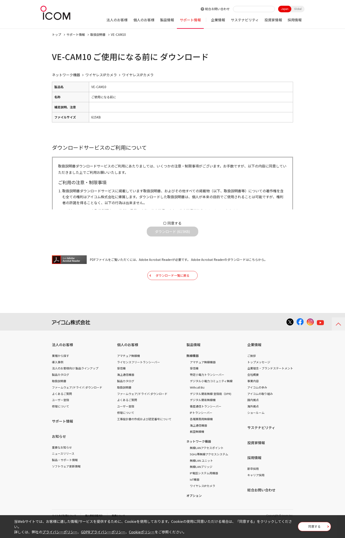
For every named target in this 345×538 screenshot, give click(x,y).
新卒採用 (253, 482)
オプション (194, 509)
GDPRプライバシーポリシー (103, 531)
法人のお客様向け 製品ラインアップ (75, 382)
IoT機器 (194, 493)
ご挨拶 (251, 369)
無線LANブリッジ (201, 480)
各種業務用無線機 (201, 433)
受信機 (121, 382)
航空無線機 (197, 445)
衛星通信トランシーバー (205, 420)
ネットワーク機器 (198, 455)
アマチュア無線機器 (203, 376)
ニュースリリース (63, 467)
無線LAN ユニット (201, 474)
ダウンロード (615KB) (172, 235)
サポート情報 (190, 19)
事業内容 (253, 395)
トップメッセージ (258, 376)
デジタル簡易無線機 (203, 413)
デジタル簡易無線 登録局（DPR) (210, 407)
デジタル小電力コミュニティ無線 (211, 395)
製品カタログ (60, 388)
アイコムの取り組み (260, 407)
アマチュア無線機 (128, 369)
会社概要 (253, 388)
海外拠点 (253, 420)
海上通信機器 (125, 388)
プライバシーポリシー (59, 531)
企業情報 (218, 19)
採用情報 (295, 19)
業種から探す (60, 369)
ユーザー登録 (60, 413)
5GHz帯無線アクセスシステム (209, 468)
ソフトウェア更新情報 (66, 480)
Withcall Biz (197, 401)
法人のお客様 (117, 19)
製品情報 (167, 19)
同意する (174, 223)
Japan (284, 9)
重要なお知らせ (62, 461)
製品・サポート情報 (65, 473)
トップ (56, 34)
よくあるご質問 (62, 407)
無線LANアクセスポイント (207, 461)
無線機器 (192, 369)
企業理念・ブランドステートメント (270, 382)
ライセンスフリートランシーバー (138, 376)
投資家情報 (273, 19)
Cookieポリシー (142, 531)
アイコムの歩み (257, 401)
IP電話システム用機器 (204, 487)
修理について (60, 420)
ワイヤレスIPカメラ (202, 499)
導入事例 (57, 376)
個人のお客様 (143, 19)
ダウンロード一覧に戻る (172, 285)
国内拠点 (253, 413)
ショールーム (255, 426)
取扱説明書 (98, 34)
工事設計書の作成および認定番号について (144, 433)
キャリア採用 (255, 489)
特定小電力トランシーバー (207, 388)
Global (298, 9)
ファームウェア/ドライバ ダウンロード (77, 401)
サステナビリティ (245, 19)
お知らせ (59, 450)
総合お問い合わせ (217, 9)
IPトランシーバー (201, 426)
